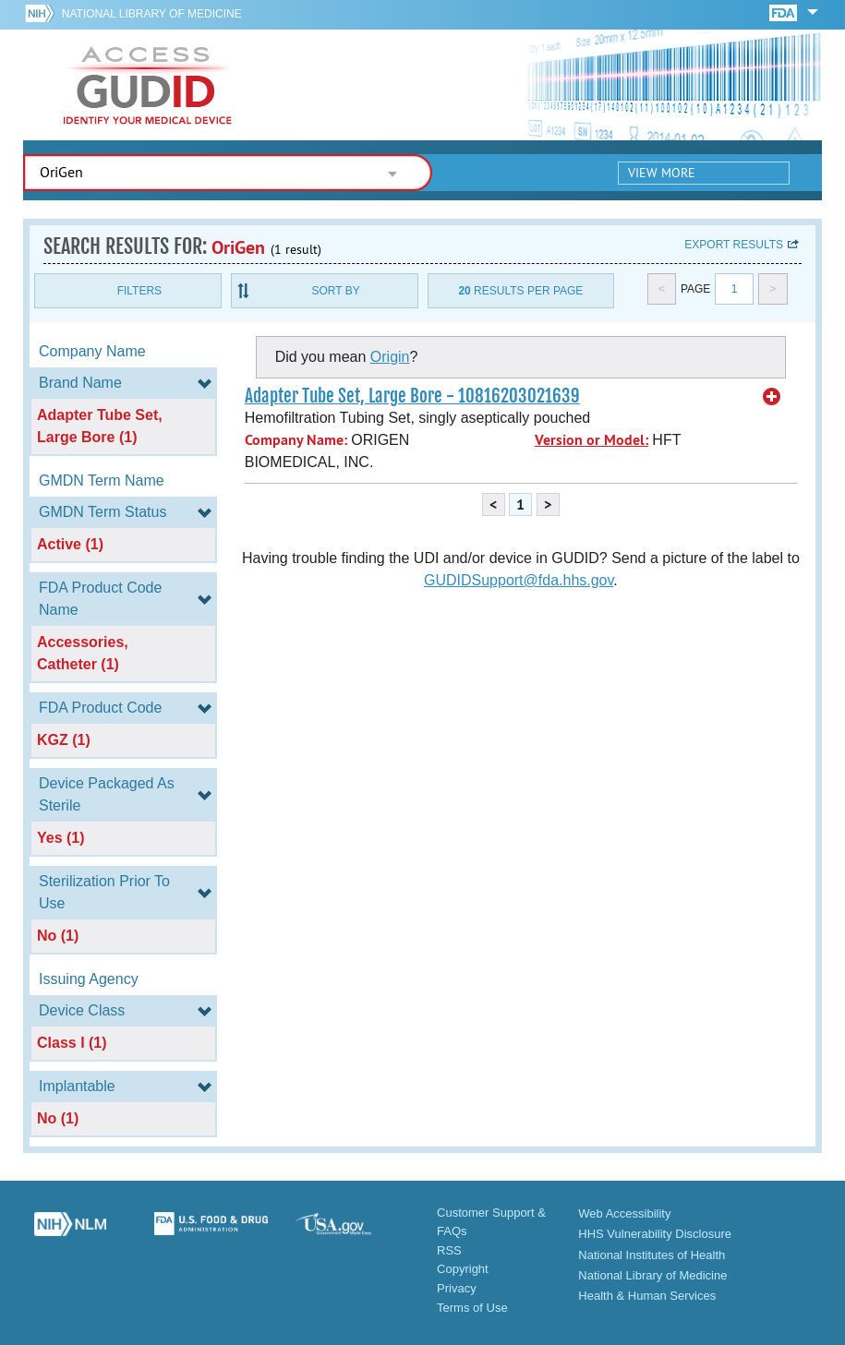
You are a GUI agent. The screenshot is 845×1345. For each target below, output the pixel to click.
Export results (733, 244)
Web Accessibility (624, 1213)
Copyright (463, 1269)
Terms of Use (472, 1308)
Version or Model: (591, 440)
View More (661, 172)
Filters (139, 290)
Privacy (457, 1288)
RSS (449, 1250)
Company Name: (296, 440)
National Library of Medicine (152, 13)
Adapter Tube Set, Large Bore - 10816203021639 (412, 396)
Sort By (336, 290)
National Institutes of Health (651, 1255)
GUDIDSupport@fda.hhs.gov (518, 580)
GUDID (147, 85)
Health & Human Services (647, 1296)
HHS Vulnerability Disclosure (654, 1234)
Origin (390, 357)
